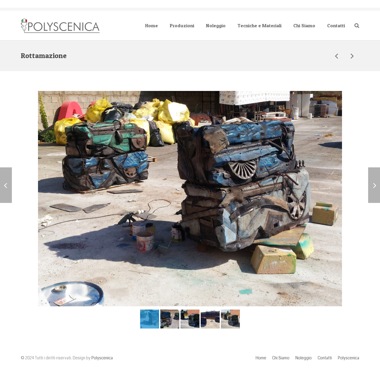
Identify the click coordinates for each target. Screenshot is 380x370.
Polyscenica (102, 358)
